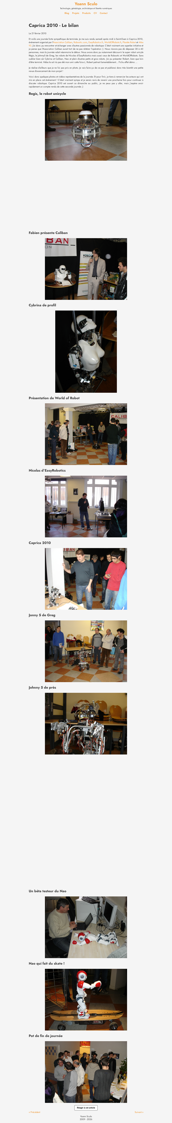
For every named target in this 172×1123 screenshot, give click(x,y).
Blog (67, 13)
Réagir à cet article (86, 1108)
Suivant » (139, 1112)
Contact (103, 13)
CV (95, 13)
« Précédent (34, 1112)
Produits (86, 13)
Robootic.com (80, 42)
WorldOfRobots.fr (112, 42)
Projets (75, 13)
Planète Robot (129, 42)
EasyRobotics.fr (95, 42)
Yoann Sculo (86, 4)
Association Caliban (62, 42)
